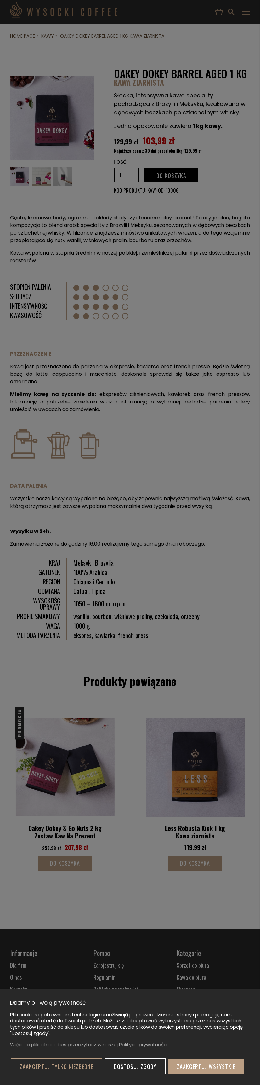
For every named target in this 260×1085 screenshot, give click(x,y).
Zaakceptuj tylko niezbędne (56, 1066)
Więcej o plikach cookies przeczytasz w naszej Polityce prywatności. (89, 1044)
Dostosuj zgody (135, 1066)
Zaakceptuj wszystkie (206, 1066)
